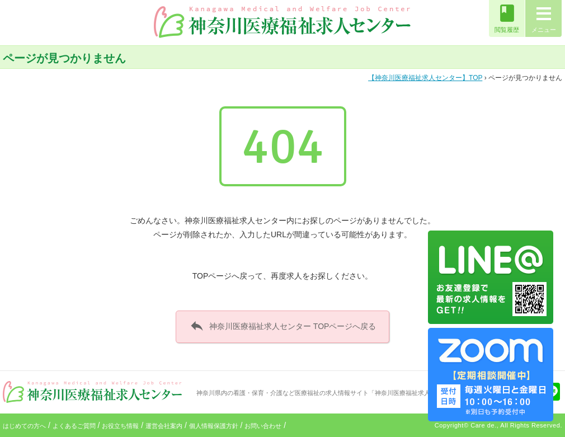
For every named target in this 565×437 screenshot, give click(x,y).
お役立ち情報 (120, 425)
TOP (425, 78)
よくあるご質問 (74, 425)
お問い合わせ (262, 425)
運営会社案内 (163, 425)
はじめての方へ (24, 425)
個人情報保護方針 (213, 425)
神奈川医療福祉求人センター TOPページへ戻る (282, 325)
